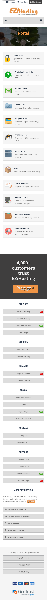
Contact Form (23, 460)
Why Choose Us (23, 442)
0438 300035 (12, 523)
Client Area (35, 2)
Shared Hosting (23, 311)
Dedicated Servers (23, 325)
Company (23, 435)
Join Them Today (25, 289)
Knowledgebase (23, 473)
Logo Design (24, 411)
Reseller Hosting (23, 318)
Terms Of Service (23, 558)
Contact (10, 2)
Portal (29, 41)
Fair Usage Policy (23, 565)
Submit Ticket (23, 466)
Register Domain (23, 373)
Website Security (23, 356)
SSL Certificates (23, 349)
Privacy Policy (23, 572)
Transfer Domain (23, 380)
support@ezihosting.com (17, 516)
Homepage (19, 41)
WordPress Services (24, 418)
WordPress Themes (23, 397)
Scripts (23, 404)
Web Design (23, 332)
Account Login (23, 480)
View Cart (22, 2)
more (31, 502)
